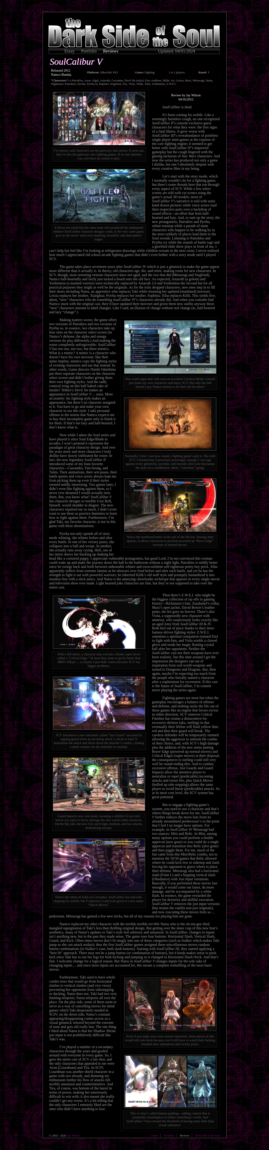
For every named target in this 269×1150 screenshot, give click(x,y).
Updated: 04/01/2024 (176, 51)
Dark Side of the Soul (207, 1135)
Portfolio (89, 51)
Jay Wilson (73, 1135)
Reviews (110, 51)
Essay (69, 51)
